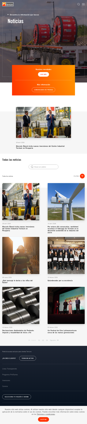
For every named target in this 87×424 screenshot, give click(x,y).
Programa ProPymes (10, 374)
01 (39, 340)
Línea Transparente (9, 369)
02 (43, 340)
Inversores (6, 380)
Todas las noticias (7, 176)
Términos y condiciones (46, 414)
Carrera (5, 386)
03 (47, 340)
